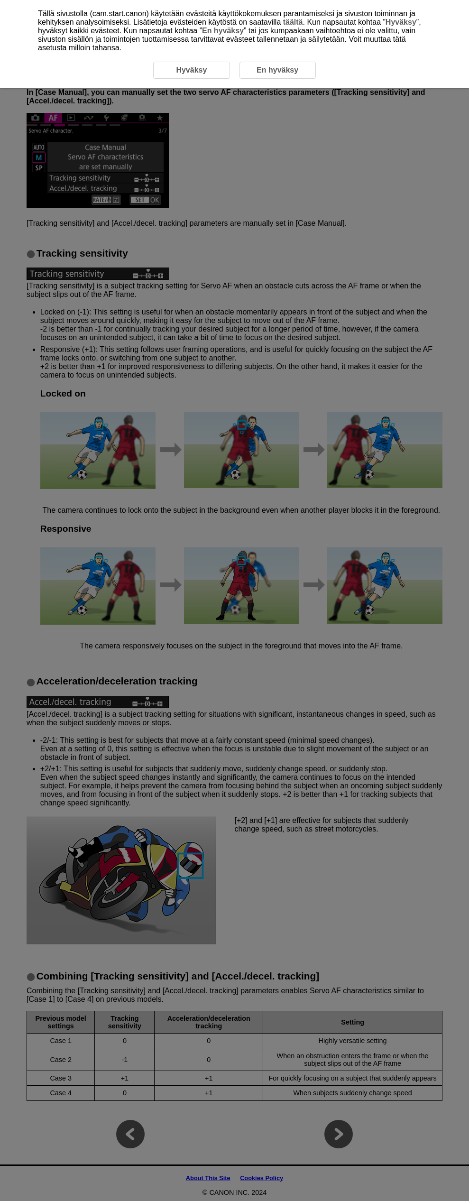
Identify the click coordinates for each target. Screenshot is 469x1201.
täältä (293, 22)
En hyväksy (223, 31)
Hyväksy (401, 22)
